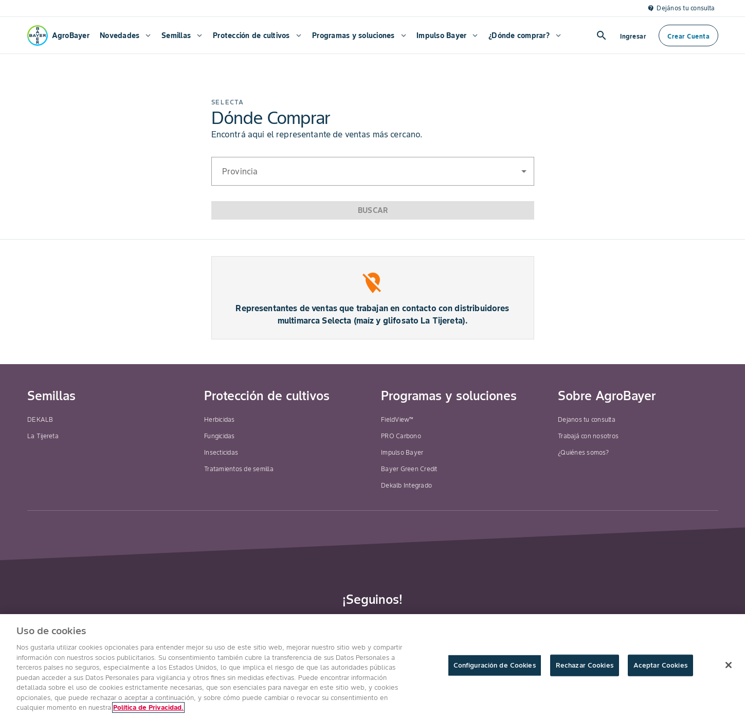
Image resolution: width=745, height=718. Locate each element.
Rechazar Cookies (584, 665)
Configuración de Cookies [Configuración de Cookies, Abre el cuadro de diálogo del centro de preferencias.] (494, 665)
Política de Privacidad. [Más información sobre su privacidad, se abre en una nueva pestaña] (148, 707)
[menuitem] (124, 35)
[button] (372, 171)
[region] (372, 666)
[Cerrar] (728, 665)
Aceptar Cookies (660, 665)
